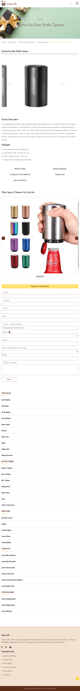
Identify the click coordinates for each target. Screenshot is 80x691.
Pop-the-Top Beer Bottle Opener (61, 42)
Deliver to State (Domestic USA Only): (14, 348)
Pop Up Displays (6, 418)
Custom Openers (43, 42)
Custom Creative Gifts (8, 574)
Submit (9, 379)
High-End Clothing (8, 461)
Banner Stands (6, 425)
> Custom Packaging (9, 667)
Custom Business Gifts (8, 586)
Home (4, 42)
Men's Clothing (6, 474)
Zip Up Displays (6, 412)
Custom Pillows (6, 536)
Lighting (4, 524)
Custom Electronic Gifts (8, 568)
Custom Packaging (8, 592)
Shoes (3, 499)
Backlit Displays (6, 400)
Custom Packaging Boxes (9, 599)
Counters (4, 431)
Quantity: (5, 340)
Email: (5, 308)
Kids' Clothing (6, 480)
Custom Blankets (6, 542)
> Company (6, 675)
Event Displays (6, 393)
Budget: (4, 355)
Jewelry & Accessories (8, 505)
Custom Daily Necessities (26, 42)
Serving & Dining (6, 530)
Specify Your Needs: (9, 363)
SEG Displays (5, 406)
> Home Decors (7, 671)
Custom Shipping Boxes (8, 605)
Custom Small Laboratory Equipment (12, 580)
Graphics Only (5, 449)
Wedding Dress (6, 487)
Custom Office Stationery (9, 555)
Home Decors (6, 511)
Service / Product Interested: (12, 324)
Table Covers (5, 437)
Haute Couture (6, 493)
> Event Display (7, 663)
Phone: (4, 316)
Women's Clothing (7, 468)
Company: (6, 300)
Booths (4, 443)
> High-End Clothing (9, 656)
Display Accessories (7, 455)
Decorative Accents (7, 518)
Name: (5, 292)
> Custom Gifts (7, 660)
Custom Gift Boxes (7, 611)
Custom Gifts (12, 42)
